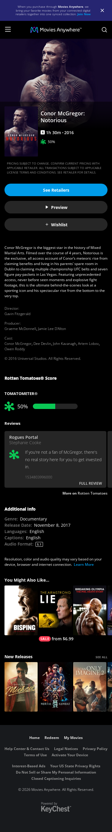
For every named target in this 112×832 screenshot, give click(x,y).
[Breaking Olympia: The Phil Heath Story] (89, 610)
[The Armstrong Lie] (55, 613)
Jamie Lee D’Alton (52, 328)
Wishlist (56, 224)
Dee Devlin (42, 343)
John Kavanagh (64, 343)
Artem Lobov (88, 343)
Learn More (84, 564)
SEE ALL (102, 657)
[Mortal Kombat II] (55, 687)
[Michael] (21, 687)
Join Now (84, 14)
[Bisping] (21, 610)
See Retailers (56, 190)
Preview (56, 207)
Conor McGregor (18, 343)
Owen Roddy (14, 348)
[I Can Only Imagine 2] (89, 687)
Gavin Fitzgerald (17, 313)
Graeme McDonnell (20, 328)
